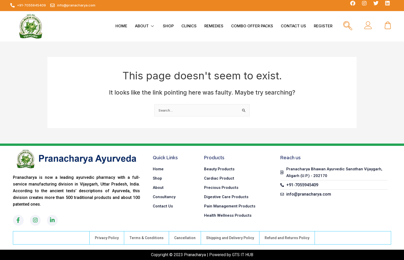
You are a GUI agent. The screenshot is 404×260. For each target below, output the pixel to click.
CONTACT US (293, 25)
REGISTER (323, 25)
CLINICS (189, 25)
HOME (121, 25)
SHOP (168, 25)
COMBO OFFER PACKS (252, 25)
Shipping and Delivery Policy (230, 238)
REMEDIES (213, 25)
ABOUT (145, 25)
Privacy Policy (107, 238)
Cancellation (185, 238)
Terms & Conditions (146, 238)
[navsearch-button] (348, 26)
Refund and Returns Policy (287, 238)
